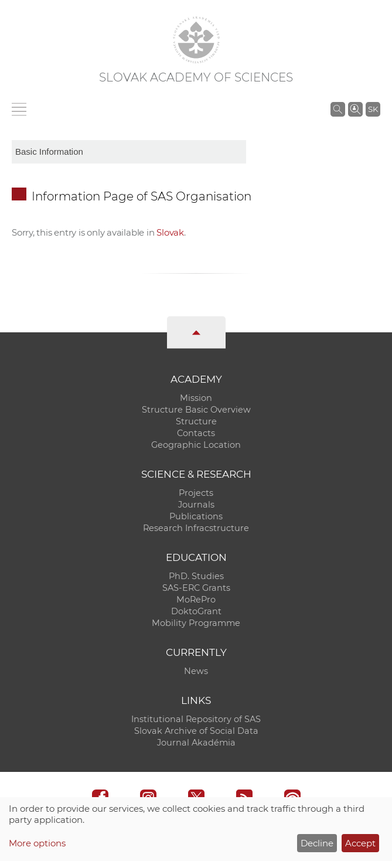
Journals (196, 504)
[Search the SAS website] (337, 109)
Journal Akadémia (196, 742)
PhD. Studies (196, 576)
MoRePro (196, 599)
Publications (196, 516)
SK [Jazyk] (373, 109)
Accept (360, 843)
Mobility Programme (196, 623)
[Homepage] (196, 39)
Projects (196, 493)
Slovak (170, 232)
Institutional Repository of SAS (196, 719)
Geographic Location (196, 445)
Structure (196, 421)
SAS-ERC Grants (196, 588)
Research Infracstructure (196, 528)
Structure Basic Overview (196, 409)
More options (37, 843)
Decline (317, 843)
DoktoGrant (196, 611)
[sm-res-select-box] (129, 152)
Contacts (196, 433)
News (196, 671)
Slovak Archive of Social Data (196, 731)
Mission (196, 398)
